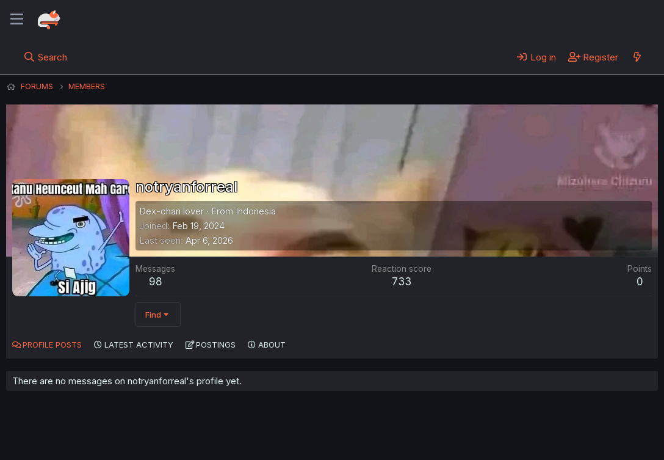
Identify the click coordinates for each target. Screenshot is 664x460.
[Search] (45, 57)
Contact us (165, 434)
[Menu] (16, 19)
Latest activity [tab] (138, 344)
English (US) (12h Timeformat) (69, 434)
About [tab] (272, 344)
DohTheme (542, 443)
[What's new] (636, 57)
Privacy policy (305, 434)
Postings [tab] (216, 344)
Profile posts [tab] (52, 344)
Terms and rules (232, 434)
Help (355, 434)
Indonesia (256, 211)
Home (391, 434)
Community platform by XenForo (557, 433)
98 (155, 282)
